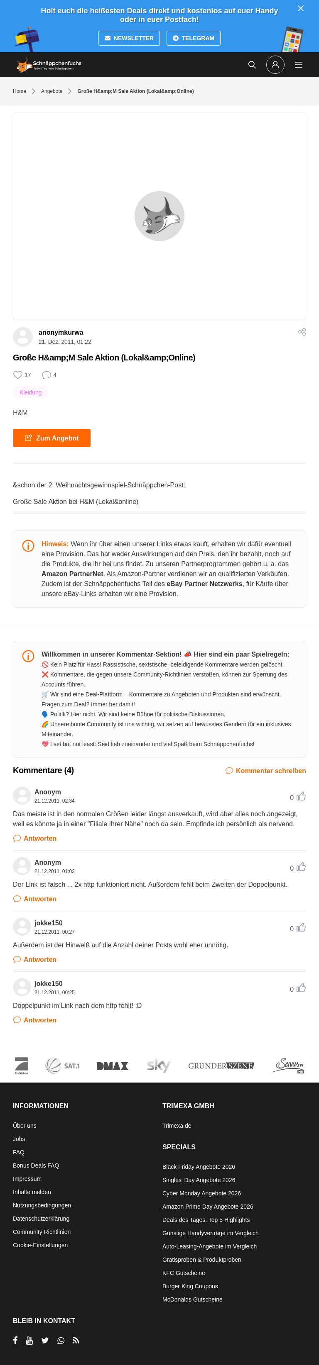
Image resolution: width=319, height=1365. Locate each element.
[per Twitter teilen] (45, 1340)
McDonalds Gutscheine (192, 1299)
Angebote (51, 91)
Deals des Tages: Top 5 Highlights (206, 1220)
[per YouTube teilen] (29, 1340)
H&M (20, 412)
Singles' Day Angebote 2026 (198, 1180)
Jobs (19, 1139)
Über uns (25, 1125)
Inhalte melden (32, 1192)
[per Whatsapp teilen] (60, 1340)
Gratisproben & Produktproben (201, 1259)
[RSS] (76, 1340)
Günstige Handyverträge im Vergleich (210, 1233)
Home (19, 91)
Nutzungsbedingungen (42, 1205)
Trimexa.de (176, 1125)
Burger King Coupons (190, 1286)
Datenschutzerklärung (41, 1218)
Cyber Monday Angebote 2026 (201, 1193)
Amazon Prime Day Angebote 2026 (207, 1206)
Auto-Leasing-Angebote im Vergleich (209, 1246)
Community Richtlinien (42, 1232)
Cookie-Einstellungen (40, 1245)
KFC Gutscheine (183, 1273)
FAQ (19, 1152)
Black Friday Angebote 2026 (198, 1166)
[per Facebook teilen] (15, 1340)
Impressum (27, 1178)
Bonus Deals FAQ (36, 1165)
